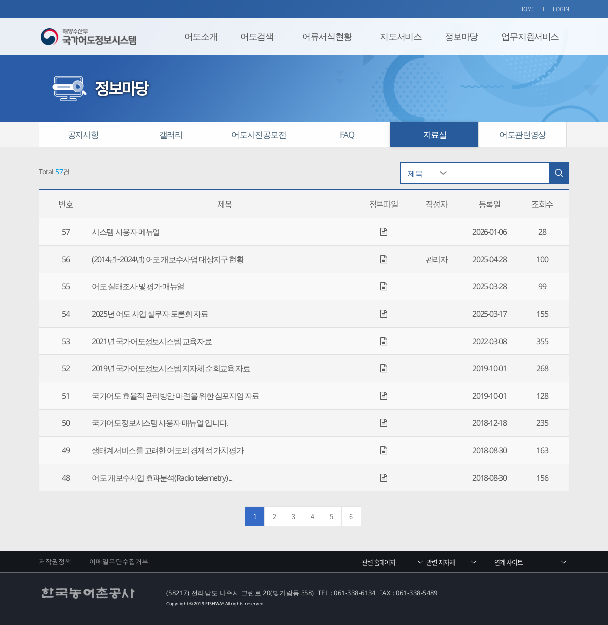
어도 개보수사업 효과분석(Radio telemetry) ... (162, 477)
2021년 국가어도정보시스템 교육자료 (151, 341)
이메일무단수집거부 (118, 561)
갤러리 (171, 134)
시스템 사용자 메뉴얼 (126, 231)
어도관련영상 (522, 134)
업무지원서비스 (530, 36)
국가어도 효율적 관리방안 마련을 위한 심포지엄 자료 (175, 395)
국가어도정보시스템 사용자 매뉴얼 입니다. (160, 422)
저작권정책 (55, 561)
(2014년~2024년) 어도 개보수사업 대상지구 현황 (167, 259)
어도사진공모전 (258, 134)
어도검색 (256, 36)
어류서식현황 (327, 36)
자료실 (435, 134)
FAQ (347, 134)
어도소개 (200, 36)
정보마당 (461, 36)
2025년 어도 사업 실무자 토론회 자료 (150, 313)
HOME (527, 9)
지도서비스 (400, 36)
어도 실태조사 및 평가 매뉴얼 (138, 286)
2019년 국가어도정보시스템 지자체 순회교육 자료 (171, 368)
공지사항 (83, 134)
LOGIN (561, 9)
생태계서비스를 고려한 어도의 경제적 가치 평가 (167, 450)
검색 (559, 173)
